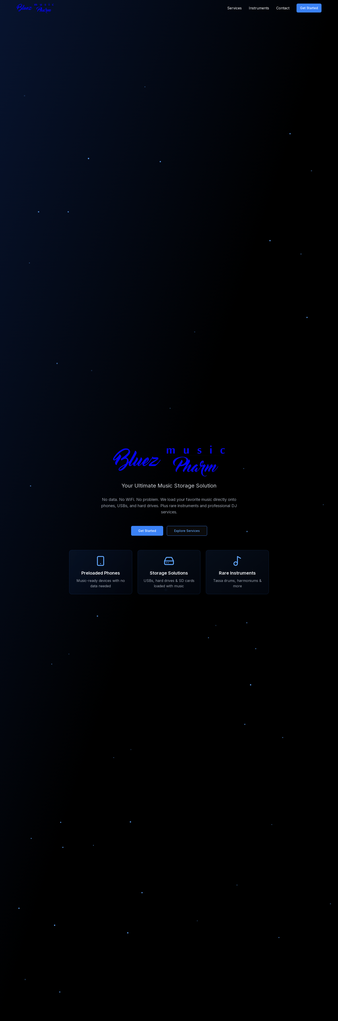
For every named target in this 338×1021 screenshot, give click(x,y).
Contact (282, 8)
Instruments (259, 8)
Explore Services (187, 531)
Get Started (309, 8)
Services (234, 8)
